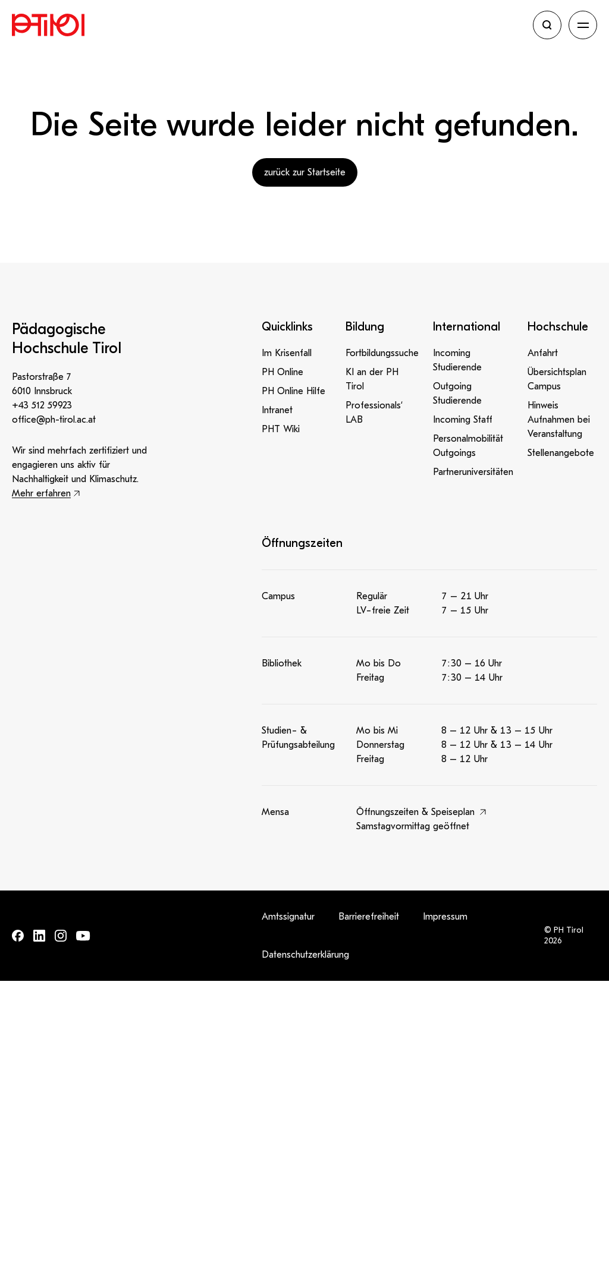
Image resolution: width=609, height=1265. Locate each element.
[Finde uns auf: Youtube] (83, 936)
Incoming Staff (462, 419)
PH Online (282, 372)
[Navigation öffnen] (583, 25)
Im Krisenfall (287, 353)
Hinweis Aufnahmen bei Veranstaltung (559, 419)
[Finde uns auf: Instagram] (61, 936)
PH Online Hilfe (293, 391)
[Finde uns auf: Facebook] (18, 936)
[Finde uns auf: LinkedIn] (39, 936)
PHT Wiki (281, 429)
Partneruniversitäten (473, 472)
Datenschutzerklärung (305, 954)
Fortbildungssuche (382, 353)
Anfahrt (543, 353)
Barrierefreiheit (368, 916)
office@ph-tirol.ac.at (54, 419)
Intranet (277, 410)
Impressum (445, 916)
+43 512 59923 (42, 405)
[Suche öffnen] (547, 25)
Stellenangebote (561, 453)
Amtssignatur (288, 916)
